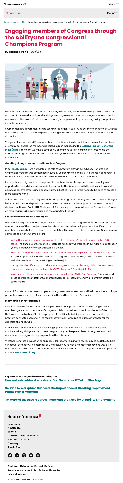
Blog (24, 22)
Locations (14, 424)
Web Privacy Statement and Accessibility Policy (30, 466)
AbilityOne (14, 447)
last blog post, (20, 169)
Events (12, 431)
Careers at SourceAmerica (24, 435)
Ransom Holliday (25, 352)
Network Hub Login (17, 474)
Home (6, 22)
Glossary (13, 443)
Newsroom (13, 13)
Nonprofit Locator (18, 439)
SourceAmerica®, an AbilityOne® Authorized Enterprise (34, 470)
